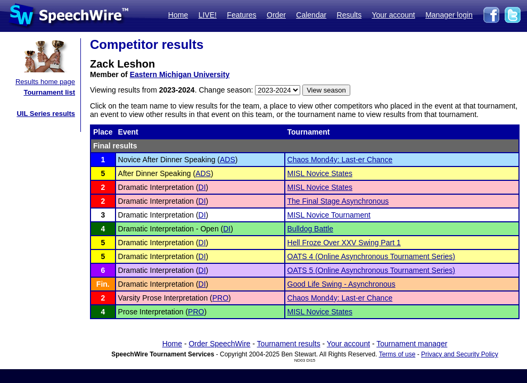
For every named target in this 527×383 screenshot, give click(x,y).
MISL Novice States (319, 173)
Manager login (449, 15)
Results (349, 15)
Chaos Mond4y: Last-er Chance (340, 159)
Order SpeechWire (219, 343)
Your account (393, 15)
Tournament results (288, 343)
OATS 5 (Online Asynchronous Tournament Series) (371, 270)
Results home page (45, 82)
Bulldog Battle (310, 228)
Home (178, 15)
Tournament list (49, 92)
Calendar (311, 15)
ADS (227, 159)
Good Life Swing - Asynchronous (341, 284)
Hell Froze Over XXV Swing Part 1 (344, 242)
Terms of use (397, 354)
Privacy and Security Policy (459, 354)
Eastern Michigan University (180, 74)
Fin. (103, 284)
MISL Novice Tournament (328, 215)
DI (202, 187)
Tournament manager (411, 343)
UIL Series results (46, 114)
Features (241, 15)
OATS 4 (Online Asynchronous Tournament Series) (371, 256)
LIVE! (208, 15)
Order (276, 15)
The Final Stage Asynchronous (338, 201)
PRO (220, 298)
